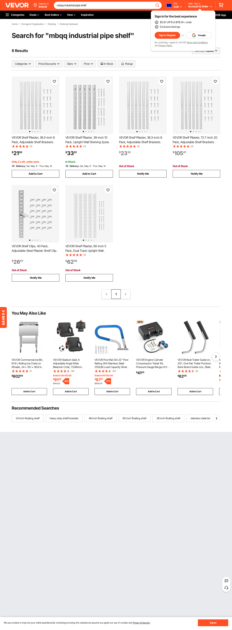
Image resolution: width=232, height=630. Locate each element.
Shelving (52, 24)
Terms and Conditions (197, 42)
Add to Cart (35, 173)
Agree (213, 622)
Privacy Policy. (165, 45)
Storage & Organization (32, 24)
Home (15, 24)
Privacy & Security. (141, 622)
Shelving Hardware (69, 24)
